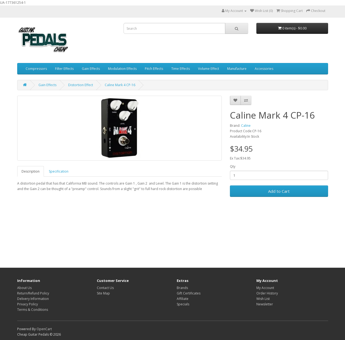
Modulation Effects (122, 68)
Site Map (103, 293)
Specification (58, 171)
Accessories (264, 68)
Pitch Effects (154, 68)
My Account (265, 287)
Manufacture (237, 68)
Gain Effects (91, 68)
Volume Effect (208, 68)
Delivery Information (33, 298)
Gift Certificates (188, 293)
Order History (267, 293)
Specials (183, 304)
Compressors (36, 68)
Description (31, 171)
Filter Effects (64, 68)
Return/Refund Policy (33, 293)
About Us (24, 287)
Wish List (263, 298)
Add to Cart (279, 191)
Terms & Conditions (32, 309)
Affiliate (182, 298)
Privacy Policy (27, 304)
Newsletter (264, 304)
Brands (182, 287)
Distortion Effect (80, 85)
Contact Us (105, 287)
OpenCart (44, 329)
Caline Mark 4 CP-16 (120, 85)
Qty (232, 166)
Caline (246, 125)
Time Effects (180, 68)
